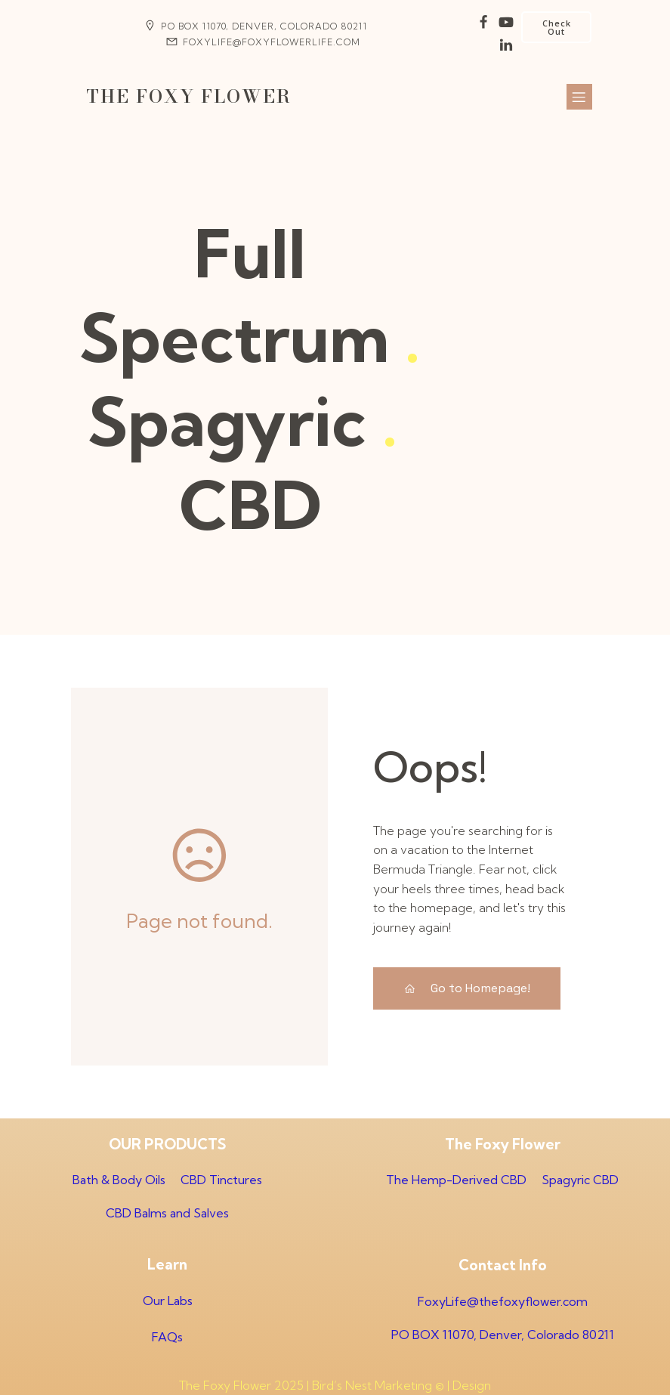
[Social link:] (483, 22)
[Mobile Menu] (579, 97)
